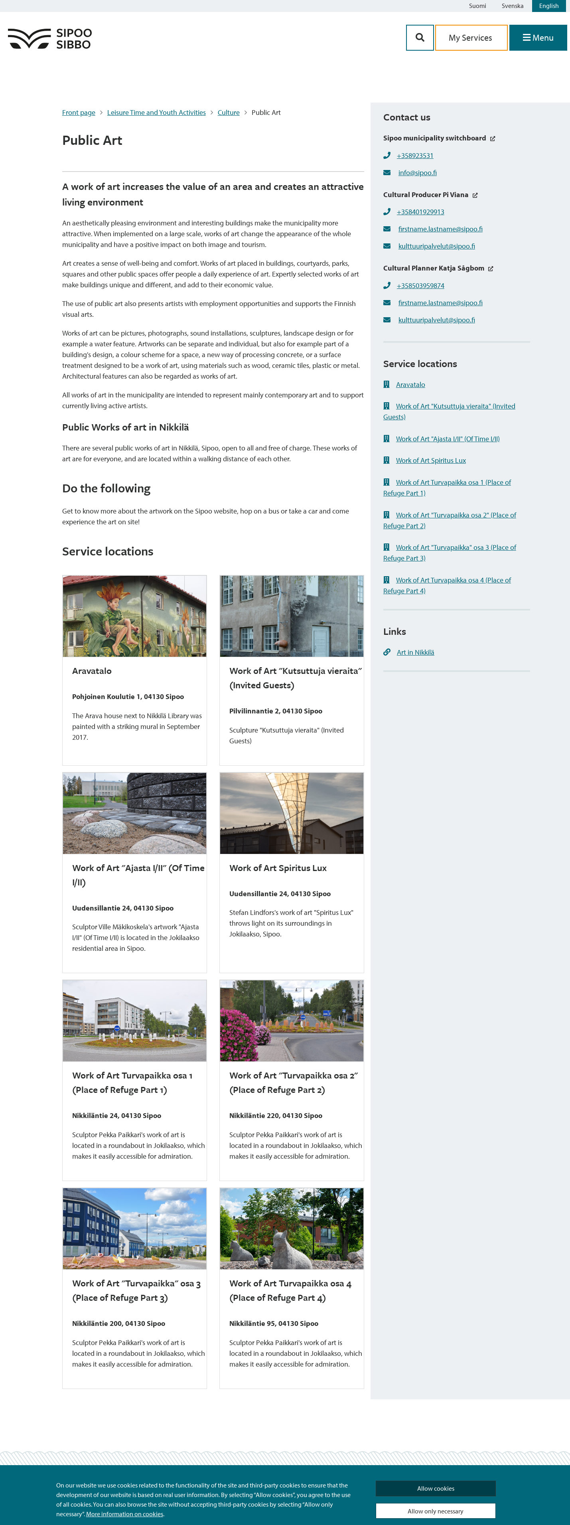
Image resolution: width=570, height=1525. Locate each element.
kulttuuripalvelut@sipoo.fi (436, 246)
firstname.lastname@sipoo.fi (440, 228)
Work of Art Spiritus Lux (424, 460)
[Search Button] (420, 38)
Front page (78, 112)
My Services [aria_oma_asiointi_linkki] (471, 37)
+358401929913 (420, 211)
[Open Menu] (538, 38)
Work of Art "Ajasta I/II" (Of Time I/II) (441, 438)
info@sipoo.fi (417, 172)
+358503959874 (420, 285)
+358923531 (415, 155)
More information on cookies (124, 1514)
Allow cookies (435, 1488)
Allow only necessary (435, 1511)
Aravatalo (404, 384)
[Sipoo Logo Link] (50, 46)
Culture (229, 112)
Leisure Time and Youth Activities (156, 112)
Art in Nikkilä (408, 652)
